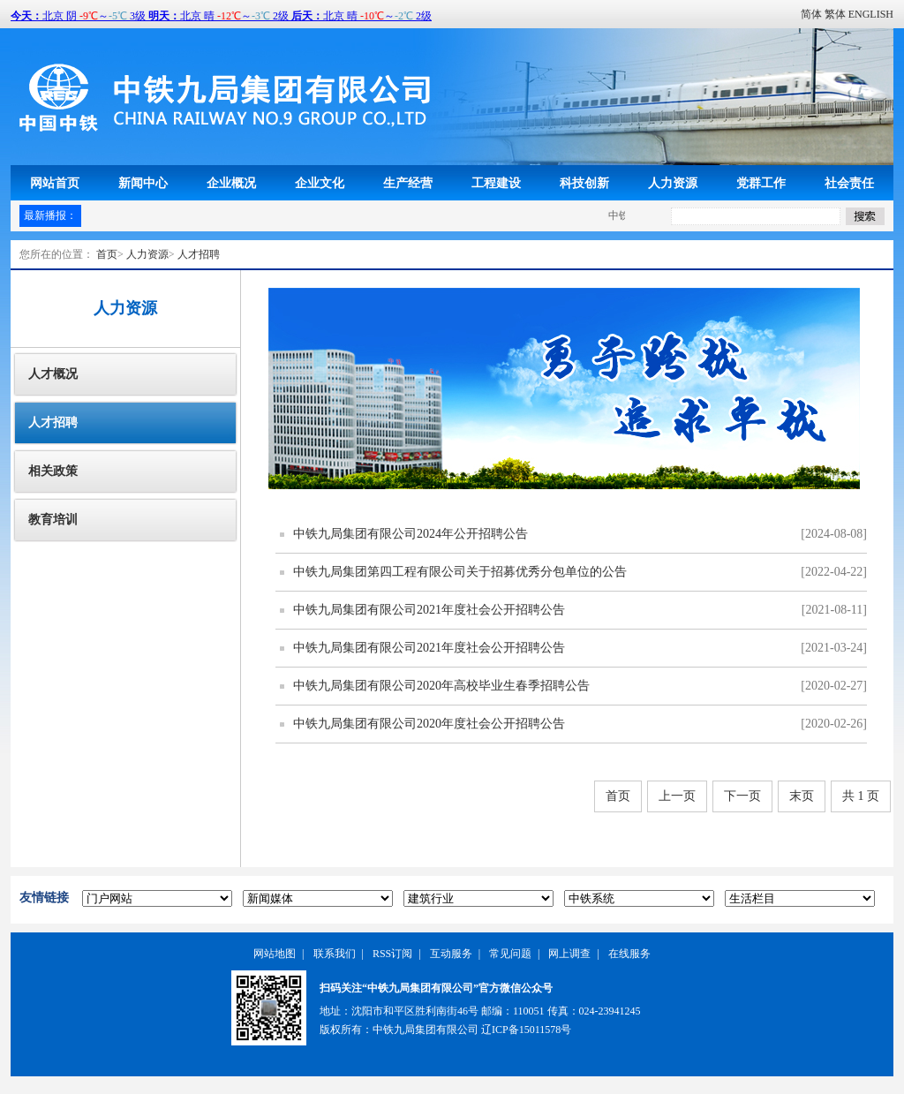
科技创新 (584, 183)
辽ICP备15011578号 (526, 1029)
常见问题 (510, 953)
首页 (106, 254)
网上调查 (569, 953)
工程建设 (496, 183)
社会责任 (849, 183)
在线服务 (629, 953)
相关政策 (53, 471)
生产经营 (408, 183)
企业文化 (319, 183)
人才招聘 (198, 254)
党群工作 (761, 183)
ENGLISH (870, 14)
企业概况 (231, 183)
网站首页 (54, 183)
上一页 (677, 796)
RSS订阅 (392, 953)
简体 (811, 14)
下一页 (742, 796)
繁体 (835, 14)
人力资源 (672, 183)
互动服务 (451, 953)
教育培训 (53, 519)
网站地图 (274, 953)
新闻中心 (143, 183)
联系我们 (334, 953)
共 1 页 (860, 796)
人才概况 (53, 374)
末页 (801, 796)
